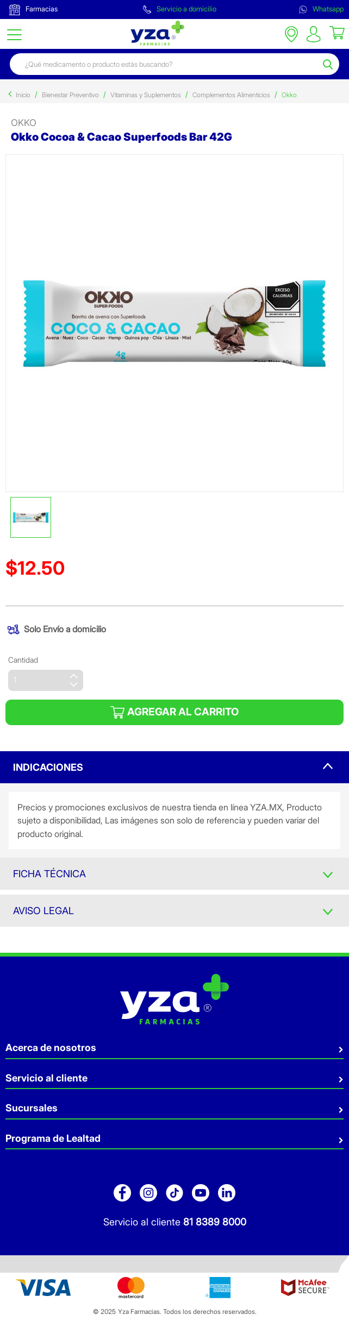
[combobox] (165, 64)
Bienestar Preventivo (70, 95)
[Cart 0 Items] (337, 32)
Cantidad (23, 659)
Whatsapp (321, 9)
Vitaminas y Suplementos (145, 95)
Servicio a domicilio (179, 9)
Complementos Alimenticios (231, 95)
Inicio (23, 95)
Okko (289, 95)
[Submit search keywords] (329, 64)
